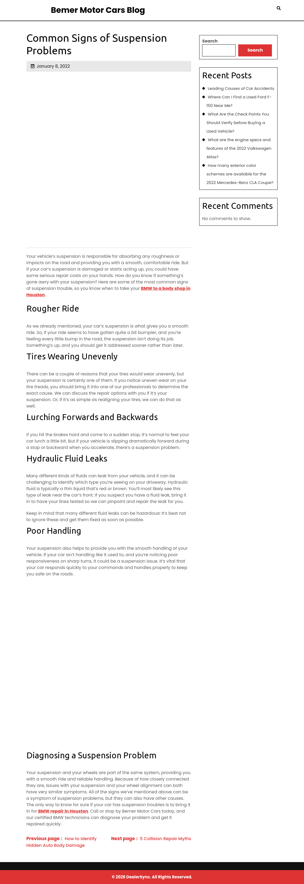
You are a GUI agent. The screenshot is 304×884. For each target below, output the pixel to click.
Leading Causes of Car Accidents (241, 88)
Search (210, 41)
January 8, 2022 (53, 66)
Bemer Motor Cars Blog (98, 10)
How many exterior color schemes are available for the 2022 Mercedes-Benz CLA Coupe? (239, 174)
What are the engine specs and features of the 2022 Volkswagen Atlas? (238, 148)
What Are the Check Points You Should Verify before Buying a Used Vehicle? (237, 122)
